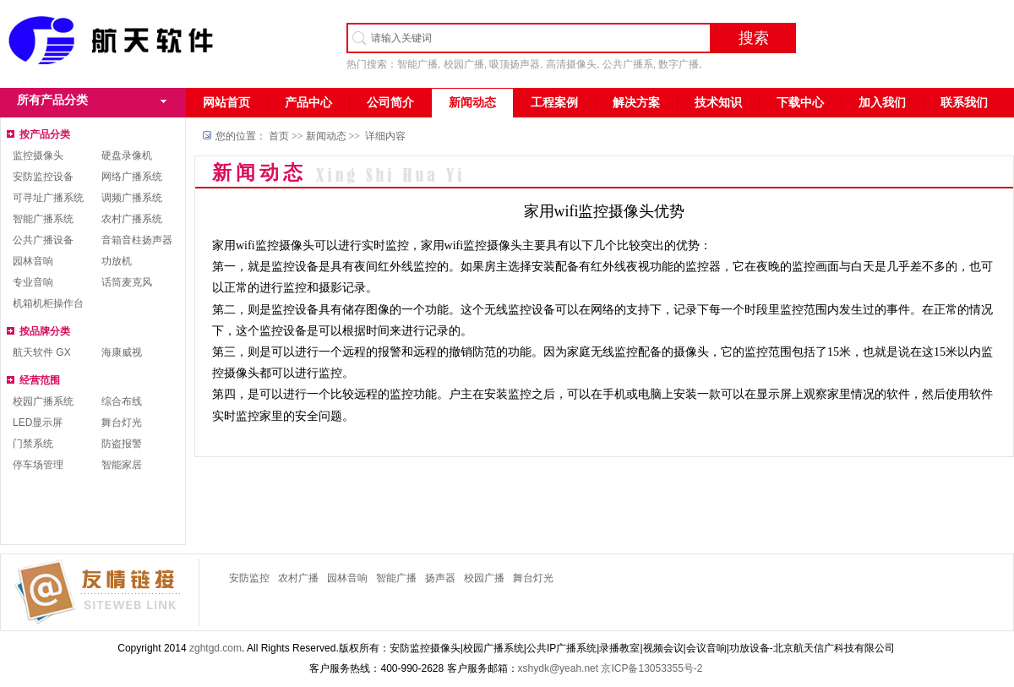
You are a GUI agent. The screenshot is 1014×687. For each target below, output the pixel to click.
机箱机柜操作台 (48, 303)
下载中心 (800, 102)
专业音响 (33, 282)
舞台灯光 (121, 422)
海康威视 (121, 352)
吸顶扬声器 (514, 64)
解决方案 (636, 102)
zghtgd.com (215, 648)
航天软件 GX (42, 352)
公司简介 (390, 102)
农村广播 (298, 578)
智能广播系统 (43, 219)
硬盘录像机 (126, 155)
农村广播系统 (131, 219)
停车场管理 (38, 465)
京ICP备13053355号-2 (651, 668)
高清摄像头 (571, 64)
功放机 (116, 261)
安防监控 (249, 578)
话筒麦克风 (126, 282)
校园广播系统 (43, 401)
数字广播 (678, 64)
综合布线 (121, 401)
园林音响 (33, 261)
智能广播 (417, 64)
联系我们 (964, 102)
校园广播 (464, 64)
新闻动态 (472, 102)
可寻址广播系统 (48, 198)
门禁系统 (33, 444)
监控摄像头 (38, 155)
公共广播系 (627, 64)
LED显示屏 (38, 422)
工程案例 (554, 102)
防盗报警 (121, 444)
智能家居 (121, 465)
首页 (279, 136)
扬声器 (440, 578)
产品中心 (308, 102)
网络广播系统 (131, 177)
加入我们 (882, 102)
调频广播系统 (131, 198)
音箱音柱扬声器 (136, 240)
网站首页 (226, 102)
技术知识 (718, 102)
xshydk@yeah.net (558, 668)
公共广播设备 (43, 240)
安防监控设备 (43, 177)
